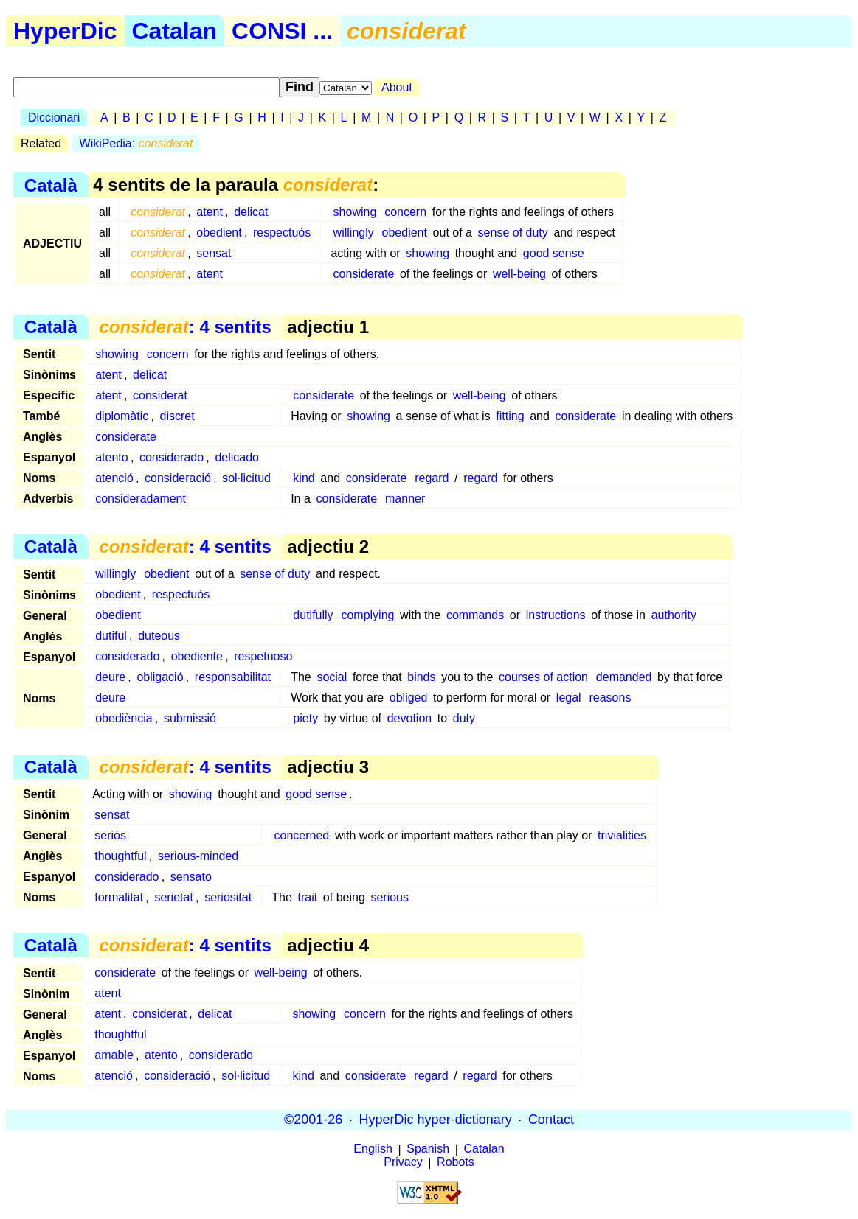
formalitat (118, 897)
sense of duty (513, 232)
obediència (123, 718)
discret (177, 416)
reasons (610, 697)
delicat (251, 212)
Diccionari (54, 117)
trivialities (622, 835)
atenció (114, 478)
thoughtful (120, 856)
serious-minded (198, 856)
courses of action (543, 677)
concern (405, 212)
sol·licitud (246, 478)
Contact (551, 1119)
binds (421, 677)
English (372, 1149)
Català (50, 185)
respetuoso (263, 656)
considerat (160, 395)
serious (389, 897)
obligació (159, 677)
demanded (624, 677)
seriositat (228, 897)
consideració (178, 478)
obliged (409, 697)
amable (113, 1055)
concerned (302, 835)
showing (355, 212)
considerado (171, 457)
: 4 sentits (185, 327)
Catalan (175, 31)
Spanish (427, 1149)
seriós (110, 835)
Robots (455, 1162)
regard (432, 478)
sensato (191, 876)
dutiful (111, 635)
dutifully (313, 615)
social (331, 677)
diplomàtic (121, 416)
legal (568, 697)
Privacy (403, 1162)
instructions (556, 615)
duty (464, 718)
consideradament (140, 498)
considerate (364, 274)
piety (305, 718)
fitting (510, 416)
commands (475, 615)
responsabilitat (233, 677)
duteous (159, 635)
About (396, 87)
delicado (237, 457)
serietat (173, 897)
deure (110, 677)
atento (111, 457)
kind (303, 478)
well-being (519, 274)
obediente (197, 656)
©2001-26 (313, 1119)
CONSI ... (282, 31)
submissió (190, 718)
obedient (218, 232)
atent (209, 212)
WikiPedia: (136, 143)
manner (405, 498)
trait (308, 897)
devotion (409, 718)
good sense (553, 253)
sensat (213, 253)
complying (367, 615)
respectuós (282, 232)
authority (673, 615)
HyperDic (65, 31)
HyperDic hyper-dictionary (435, 1119)
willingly (353, 232)
